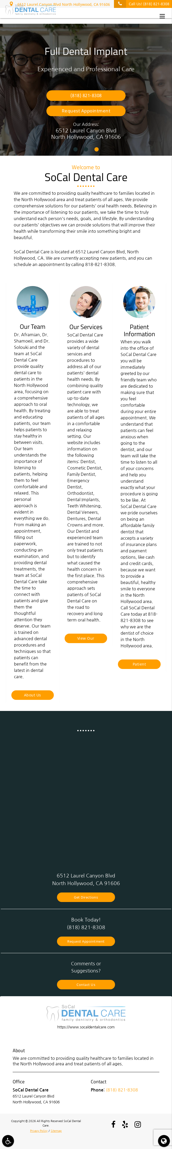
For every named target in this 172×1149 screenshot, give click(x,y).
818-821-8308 (100, 264)
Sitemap (56, 1129)
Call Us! (141, 4)
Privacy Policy (38, 1129)
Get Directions (86, 896)
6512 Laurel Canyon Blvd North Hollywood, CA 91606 (60, 3)
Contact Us (86, 983)
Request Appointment (86, 111)
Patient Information (139, 665)
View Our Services (85, 639)
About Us (32, 694)
